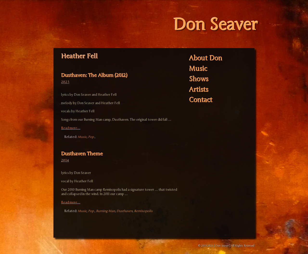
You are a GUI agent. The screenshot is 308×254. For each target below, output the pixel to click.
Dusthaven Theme (82, 154)
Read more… (70, 128)
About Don (205, 59)
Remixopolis (143, 211)
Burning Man (105, 211)
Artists (198, 90)
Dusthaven (124, 211)
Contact (200, 100)
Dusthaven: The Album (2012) (94, 75)
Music (82, 137)
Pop (91, 137)
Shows (198, 79)
